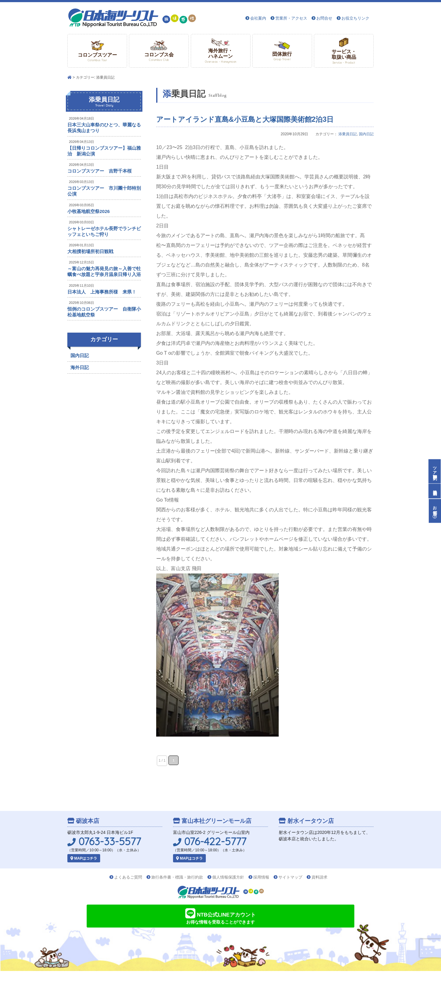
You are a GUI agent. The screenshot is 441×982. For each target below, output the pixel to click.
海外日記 (79, 367)
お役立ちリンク (355, 18)
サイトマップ (290, 877)
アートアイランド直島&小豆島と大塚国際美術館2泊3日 (245, 119)
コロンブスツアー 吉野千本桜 (99, 171)
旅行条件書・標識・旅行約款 (177, 877)
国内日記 (366, 134)
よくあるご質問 (128, 877)
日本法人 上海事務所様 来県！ (101, 291)
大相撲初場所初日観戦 (90, 251)
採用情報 (261, 877)
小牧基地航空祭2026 (88, 211)
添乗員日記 (347, 134)
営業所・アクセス (291, 18)
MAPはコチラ (83, 858)
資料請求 (319, 877)
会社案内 (258, 18)
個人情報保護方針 (228, 877)
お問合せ (324, 18)
